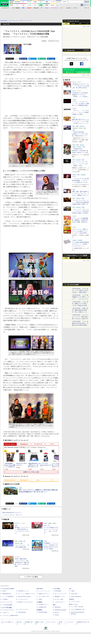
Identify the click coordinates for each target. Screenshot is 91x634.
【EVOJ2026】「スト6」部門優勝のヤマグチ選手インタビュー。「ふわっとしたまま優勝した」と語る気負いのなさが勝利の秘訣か (80, 298)
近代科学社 (39, 610)
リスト (16, 58)
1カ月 (87, 23)
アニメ (52, 444)
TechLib (57, 615)
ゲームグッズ (38, 444)
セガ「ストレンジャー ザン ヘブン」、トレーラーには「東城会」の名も (80, 163)
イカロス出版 (56, 588)
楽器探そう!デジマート (44, 593)
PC (41, 8)
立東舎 (40, 599)
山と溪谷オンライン (44, 604)
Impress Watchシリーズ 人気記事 (77, 255)
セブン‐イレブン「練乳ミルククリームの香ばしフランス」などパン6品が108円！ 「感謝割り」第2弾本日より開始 (80, 232)
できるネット (5, 612)
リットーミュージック (44, 591)
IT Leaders (5, 599)
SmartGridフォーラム (23, 591)
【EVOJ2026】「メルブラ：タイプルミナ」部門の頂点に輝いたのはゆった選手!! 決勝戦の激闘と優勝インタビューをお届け (80, 318)
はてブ (33, 58)
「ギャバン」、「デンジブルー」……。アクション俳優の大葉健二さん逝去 (80, 112)
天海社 (72, 591)
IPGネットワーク (73, 604)
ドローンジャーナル (7, 602)
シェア (24, 58)
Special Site (70, 50)
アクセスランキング (73, 21)
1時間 (66, 23)
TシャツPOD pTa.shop (77, 606)
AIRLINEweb (58, 591)
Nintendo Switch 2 (10, 444)
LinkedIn (52, 58)
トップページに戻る (31, 577)
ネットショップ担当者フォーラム (26, 593)
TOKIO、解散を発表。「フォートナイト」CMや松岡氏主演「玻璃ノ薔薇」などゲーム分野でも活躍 (22, 562)
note (43, 58)
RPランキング (69, 72)
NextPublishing (22, 612)
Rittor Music (40, 588)
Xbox (38, 480)
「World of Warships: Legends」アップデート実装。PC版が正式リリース (79, 133)
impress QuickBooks (76, 596)
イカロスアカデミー (60, 602)
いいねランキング (83, 72)
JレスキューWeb (59, 599)
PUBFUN (71, 599)
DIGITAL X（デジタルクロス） (25, 602)
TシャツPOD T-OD (44, 596)
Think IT (4, 591)
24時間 (73, 23)
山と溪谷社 (39, 602)
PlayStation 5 (24, 444)
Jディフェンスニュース (60, 593)
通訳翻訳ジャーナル (60, 596)
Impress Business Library (24, 596)
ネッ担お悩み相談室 (7, 604)
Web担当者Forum (6, 593)
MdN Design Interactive (60, 610)
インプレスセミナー (23, 599)
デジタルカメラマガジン (8, 610)
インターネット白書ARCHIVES (10, 615)
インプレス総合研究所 (7, 596)
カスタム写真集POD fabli (77, 609)
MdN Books (58, 607)
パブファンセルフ (75, 601)
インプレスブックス (23, 609)
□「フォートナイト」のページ (12, 515)
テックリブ (55, 612)
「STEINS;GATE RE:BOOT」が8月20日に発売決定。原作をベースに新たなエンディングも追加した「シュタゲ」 (80, 152)
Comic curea (74, 593)
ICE (70, 588)
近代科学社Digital (43, 612)
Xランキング (70, 70)
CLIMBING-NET (43, 607)
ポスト (11, 58)
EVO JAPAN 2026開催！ (73, 284)
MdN (54, 604)
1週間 (80, 23)
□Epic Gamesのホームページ (11, 512)
